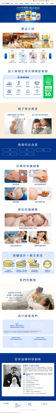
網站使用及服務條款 (18, 406)
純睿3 (13, 154)
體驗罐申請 (21, 3)
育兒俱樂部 (52, 3)
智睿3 (30, 149)
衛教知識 (38, 3)
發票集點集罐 (27, 3)
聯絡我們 (16, 404)
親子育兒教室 (33, 3)
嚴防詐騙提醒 (30, 405)
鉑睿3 (46, 149)
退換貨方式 (29, 404)
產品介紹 (16, 3)
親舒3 (30, 154)
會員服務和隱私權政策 (18, 405)
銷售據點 (43, 3)
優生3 (13, 149)
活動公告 (47, 3)
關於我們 (12, 3)
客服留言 (16, 407)
